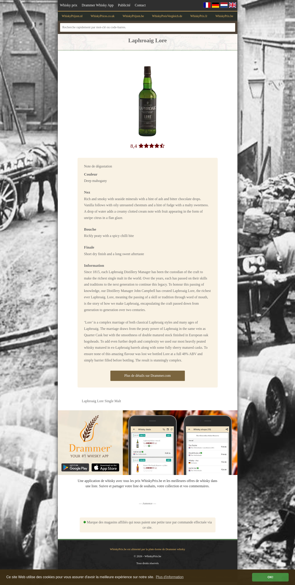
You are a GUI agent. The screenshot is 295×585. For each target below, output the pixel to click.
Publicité (124, 5)
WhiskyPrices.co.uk (103, 16)
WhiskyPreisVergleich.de (167, 16)
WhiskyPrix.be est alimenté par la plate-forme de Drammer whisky (147, 549)
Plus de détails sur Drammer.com (147, 375)
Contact (140, 5)
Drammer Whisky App (97, 5)
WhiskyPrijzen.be (133, 16)
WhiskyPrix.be (224, 16)
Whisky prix (69, 5)
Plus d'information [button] (170, 577)
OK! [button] (270, 577)
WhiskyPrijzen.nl (72, 16)
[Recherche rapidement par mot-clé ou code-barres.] (147, 27)
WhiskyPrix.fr (198, 16)
